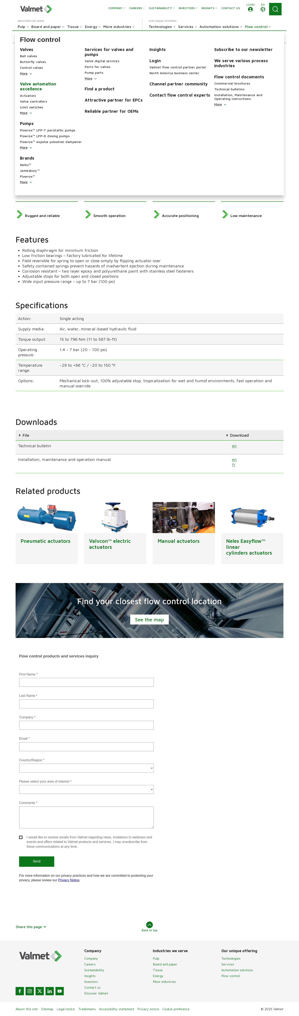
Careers (90, 964)
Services (227, 964)
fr (233, 464)
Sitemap (47, 1009)
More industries (164, 981)
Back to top (149, 926)
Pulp (156, 958)
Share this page (31, 927)
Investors (91, 981)
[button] (250, 9)
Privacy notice (148, 1009)
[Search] (275, 9)
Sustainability (94, 970)
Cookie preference (176, 1009)
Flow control (230, 976)
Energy (158, 976)
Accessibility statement (116, 1009)
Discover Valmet (96, 993)
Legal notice (66, 1009)
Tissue (158, 970)
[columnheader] (119, 435)
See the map (149, 619)
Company (91, 958)
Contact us (92, 987)
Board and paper (165, 964)
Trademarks (87, 1009)
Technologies (230, 958)
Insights (90, 976)
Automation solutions (237, 970)
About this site (27, 1009)
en (234, 445)
